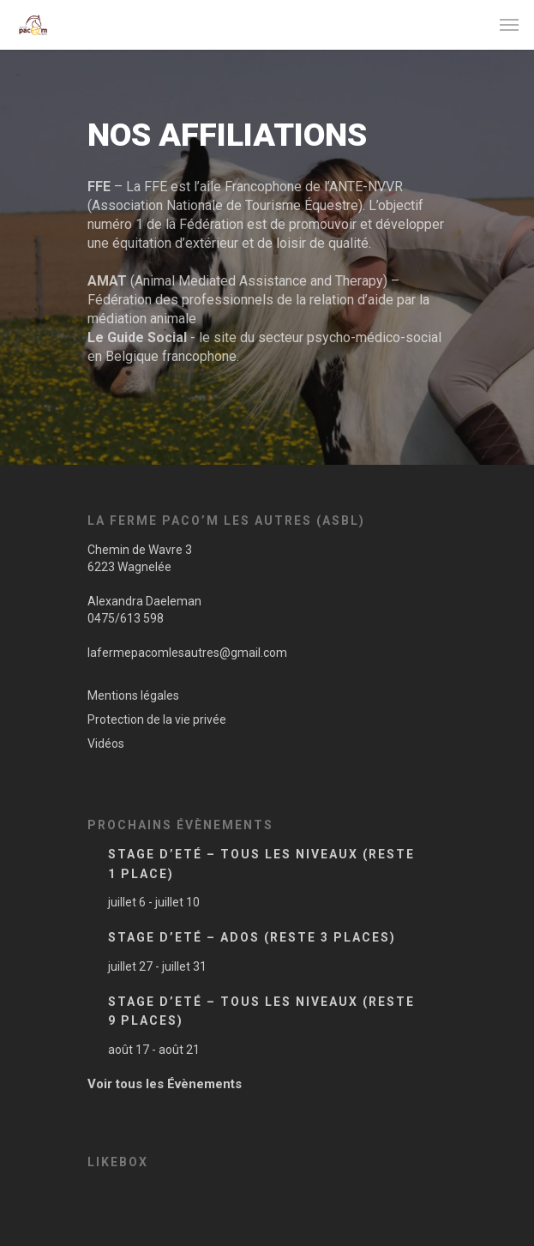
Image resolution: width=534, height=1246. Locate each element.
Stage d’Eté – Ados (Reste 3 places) (252, 937)
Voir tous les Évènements (164, 1084)
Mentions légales (133, 695)
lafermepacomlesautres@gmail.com (187, 652)
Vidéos (105, 743)
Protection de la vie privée (156, 719)
